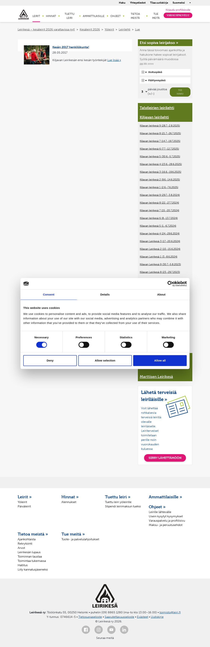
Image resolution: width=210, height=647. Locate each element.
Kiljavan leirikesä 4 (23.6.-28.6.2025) (161, 164)
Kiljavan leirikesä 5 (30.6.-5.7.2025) (160, 156)
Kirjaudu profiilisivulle (178, 9)
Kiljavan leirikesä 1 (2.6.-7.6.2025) (159, 187)
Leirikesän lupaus (29, 552)
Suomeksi (179, 2)
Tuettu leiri (69, 16)
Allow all (160, 360)
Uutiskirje (157, 617)
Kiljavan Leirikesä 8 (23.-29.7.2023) (160, 272)
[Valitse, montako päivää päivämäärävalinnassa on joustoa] (144, 92)
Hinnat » (70, 496)
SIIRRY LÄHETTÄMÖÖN (165, 458)
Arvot (21, 548)
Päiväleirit (24, 506)
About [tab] (161, 294)
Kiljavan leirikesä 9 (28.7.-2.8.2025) (160, 125)
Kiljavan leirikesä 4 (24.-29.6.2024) (160, 233)
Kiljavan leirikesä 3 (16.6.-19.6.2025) (160, 171)
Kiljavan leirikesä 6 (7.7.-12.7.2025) (159, 148)
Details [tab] (105, 294)
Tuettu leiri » (118, 496)
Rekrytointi (25, 543)
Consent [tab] (48, 294)
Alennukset (68, 502)
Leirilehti (124, 29)
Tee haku (180, 92)
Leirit (36, 16)
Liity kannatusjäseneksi (33, 569)
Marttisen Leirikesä (156, 376)
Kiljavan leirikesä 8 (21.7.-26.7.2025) (160, 133)
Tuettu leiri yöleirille (118, 502)
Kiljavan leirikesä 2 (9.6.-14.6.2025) (160, 179)
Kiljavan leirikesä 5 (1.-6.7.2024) (158, 225)
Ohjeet (115, 16)
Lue (137, 29)
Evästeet (142, 617)
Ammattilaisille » (165, 496)
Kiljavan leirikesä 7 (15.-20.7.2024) (159, 210)
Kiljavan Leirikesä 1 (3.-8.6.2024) (158, 256)
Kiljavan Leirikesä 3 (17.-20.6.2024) (160, 241)
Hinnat (51, 16)
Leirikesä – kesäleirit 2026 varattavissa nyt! (46, 29)
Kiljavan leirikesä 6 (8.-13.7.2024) (159, 218)
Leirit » (25, 496)
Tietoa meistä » (33, 534)
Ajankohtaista (27, 539)
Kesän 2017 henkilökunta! (70, 47)
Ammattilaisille (93, 16)
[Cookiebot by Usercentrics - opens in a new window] (170, 283)
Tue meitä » (73, 534)
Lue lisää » (114, 60)
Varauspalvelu (178, 15)
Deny (50, 360)
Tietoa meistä (135, 16)
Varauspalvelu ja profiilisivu (167, 520)
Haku (122, 2)
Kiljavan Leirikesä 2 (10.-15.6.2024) (160, 249)
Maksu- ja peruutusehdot (165, 525)
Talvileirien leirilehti (157, 107)
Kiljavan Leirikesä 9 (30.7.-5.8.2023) (160, 264)
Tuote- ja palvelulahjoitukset (80, 539)
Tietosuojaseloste (90, 617)
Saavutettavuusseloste (119, 617)
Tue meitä (156, 16)
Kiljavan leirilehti (154, 117)
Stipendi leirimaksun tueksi (123, 506)
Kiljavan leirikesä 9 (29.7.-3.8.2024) (160, 195)
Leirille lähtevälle (160, 512)
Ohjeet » (157, 506)
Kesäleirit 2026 (90, 29)
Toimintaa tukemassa (32, 561)
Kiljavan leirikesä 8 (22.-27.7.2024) (159, 202)
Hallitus (23, 565)
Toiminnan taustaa (30, 556)
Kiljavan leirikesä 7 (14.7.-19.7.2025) (160, 141)
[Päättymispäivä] (165, 80)
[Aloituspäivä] (165, 72)
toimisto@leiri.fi (170, 612)
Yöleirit (109, 29)
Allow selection (105, 360)
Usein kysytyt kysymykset (166, 516)
